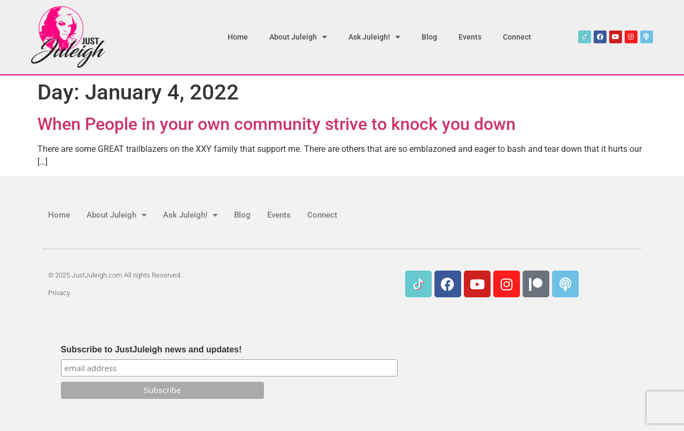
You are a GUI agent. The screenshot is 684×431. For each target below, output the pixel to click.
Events (469, 37)
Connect (517, 37)
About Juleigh (298, 37)
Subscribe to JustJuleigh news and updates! (151, 349)
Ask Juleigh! (374, 37)
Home (238, 37)
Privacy (59, 293)
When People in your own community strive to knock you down (276, 124)
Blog (429, 37)
